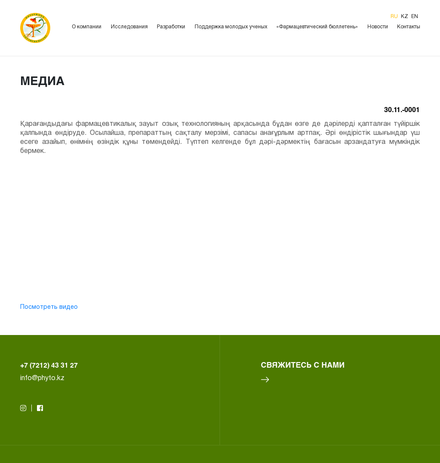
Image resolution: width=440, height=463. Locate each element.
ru (395, 16)
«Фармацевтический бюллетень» (317, 26)
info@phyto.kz (42, 378)
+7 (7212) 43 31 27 (49, 365)
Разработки (171, 26)
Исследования (129, 26)
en (414, 16)
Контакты (408, 26)
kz (405, 16)
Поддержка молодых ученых (231, 26)
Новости (377, 26)
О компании (86, 26)
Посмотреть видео (49, 307)
